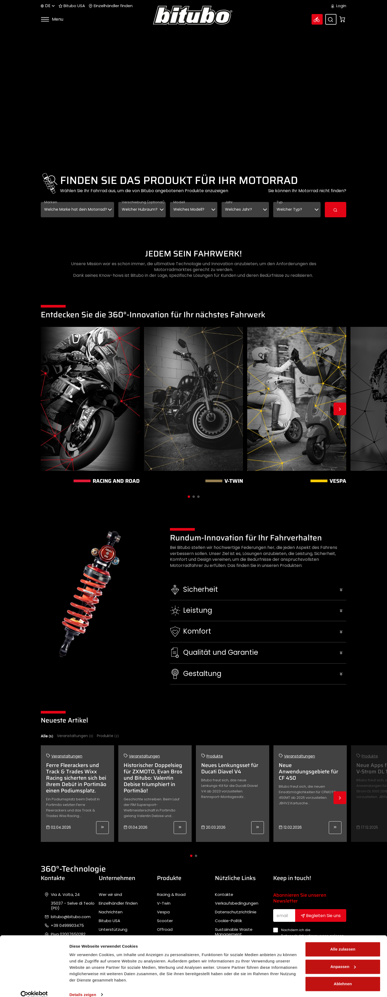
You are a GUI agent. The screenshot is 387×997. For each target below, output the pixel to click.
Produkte (108, 736)
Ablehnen (343, 976)
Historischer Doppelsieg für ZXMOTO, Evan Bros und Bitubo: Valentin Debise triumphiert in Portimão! (153, 777)
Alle (47, 736)
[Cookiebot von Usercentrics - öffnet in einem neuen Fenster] (34, 987)
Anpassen (343, 958)
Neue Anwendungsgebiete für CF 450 (308, 771)
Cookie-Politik (228, 920)
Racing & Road (171, 894)
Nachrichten (111, 912)
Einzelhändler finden (111, 5)
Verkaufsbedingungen (236, 903)
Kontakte (224, 894)
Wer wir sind (110, 894)
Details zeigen (82, 986)
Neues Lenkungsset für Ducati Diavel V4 (229, 768)
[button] (258, 589)
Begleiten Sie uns (321, 915)
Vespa (163, 912)
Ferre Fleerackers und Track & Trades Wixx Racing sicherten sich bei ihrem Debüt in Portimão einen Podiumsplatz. (76, 777)
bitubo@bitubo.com (71, 916)
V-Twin (163, 903)
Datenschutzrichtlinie (235, 912)
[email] (284, 915)
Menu (52, 19)
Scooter (165, 920)
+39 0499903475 (67, 925)
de (48, 5)
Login (338, 5)
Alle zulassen (342, 941)
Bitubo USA (71, 5)
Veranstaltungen (75, 736)
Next (340, 409)
